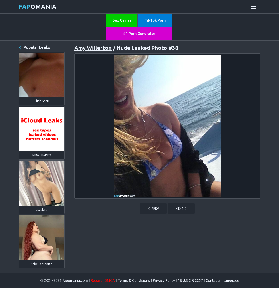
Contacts (213, 280)
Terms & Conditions (134, 280)
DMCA (110, 280)
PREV (153, 208)
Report (96, 280)
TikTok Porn (155, 20)
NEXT (181, 208)
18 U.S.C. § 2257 (190, 280)
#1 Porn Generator (139, 34)
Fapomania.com (75, 280)
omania (37, 6)
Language (231, 280)
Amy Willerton (93, 48)
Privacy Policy (164, 280)
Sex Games (122, 20)
